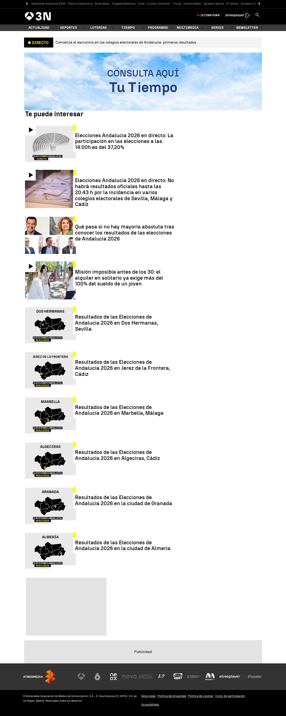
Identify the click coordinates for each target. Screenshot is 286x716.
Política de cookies (200, 696)
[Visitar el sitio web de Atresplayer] (232, 676)
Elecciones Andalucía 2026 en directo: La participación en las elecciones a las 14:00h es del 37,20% (124, 141)
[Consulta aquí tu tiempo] (143, 82)
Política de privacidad (172, 696)
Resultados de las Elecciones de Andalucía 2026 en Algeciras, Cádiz (117, 455)
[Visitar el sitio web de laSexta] (97, 676)
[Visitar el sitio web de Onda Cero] (178, 676)
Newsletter (247, 28)
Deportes (68, 28)
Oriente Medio (192, 3)
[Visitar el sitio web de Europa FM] (194, 676)
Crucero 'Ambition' (159, 3)
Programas (158, 28)
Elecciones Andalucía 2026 (48, 3)
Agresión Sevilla (213, 3)
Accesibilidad (150, 704)
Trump (177, 3)
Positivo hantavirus (80, 3)
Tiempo (128, 28)
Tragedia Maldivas (124, 3)
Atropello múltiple (252, 3)
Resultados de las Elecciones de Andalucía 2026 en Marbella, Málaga (119, 410)
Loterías (98, 28)
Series (217, 28)
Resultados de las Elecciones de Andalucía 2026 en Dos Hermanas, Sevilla (116, 323)
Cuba (141, 3)
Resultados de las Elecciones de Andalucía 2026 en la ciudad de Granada (123, 500)
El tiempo (232, 3)
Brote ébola (102, 3)
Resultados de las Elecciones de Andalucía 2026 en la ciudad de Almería (123, 546)
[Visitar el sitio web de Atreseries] (162, 676)
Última (210, 15)
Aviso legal (148, 696)
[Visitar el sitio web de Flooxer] (255, 676)
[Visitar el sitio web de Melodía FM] (210, 676)
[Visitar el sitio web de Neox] (113, 676)
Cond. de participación (230, 696)
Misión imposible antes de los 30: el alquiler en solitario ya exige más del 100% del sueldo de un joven (119, 278)
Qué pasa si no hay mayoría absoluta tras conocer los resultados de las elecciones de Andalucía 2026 (124, 233)
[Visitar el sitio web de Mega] (146, 676)
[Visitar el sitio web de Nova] (130, 676)
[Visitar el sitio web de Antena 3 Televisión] (81, 676)
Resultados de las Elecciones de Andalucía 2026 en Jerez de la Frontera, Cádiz (122, 368)
